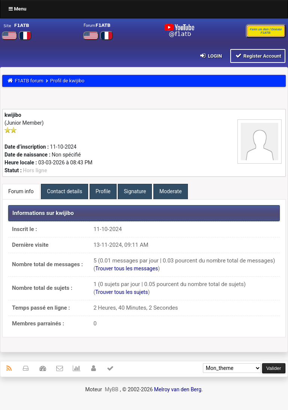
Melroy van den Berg (177, 389)
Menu (17, 9)
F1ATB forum (29, 80)
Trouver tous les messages (126, 268)
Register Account (257, 55)
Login (210, 55)
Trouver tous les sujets (121, 292)
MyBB (111, 389)
